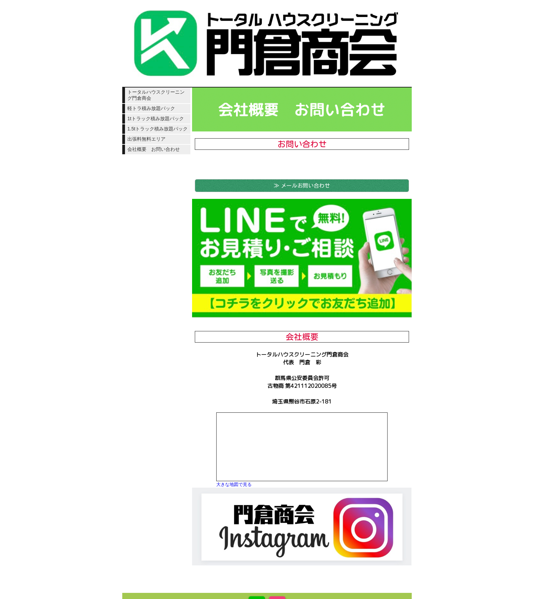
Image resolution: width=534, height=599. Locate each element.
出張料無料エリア (146, 139)
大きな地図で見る (234, 484)
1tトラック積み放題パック (155, 118)
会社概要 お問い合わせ (153, 149)
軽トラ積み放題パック (151, 108)
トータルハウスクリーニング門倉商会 (156, 95)
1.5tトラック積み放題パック (157, 128)
